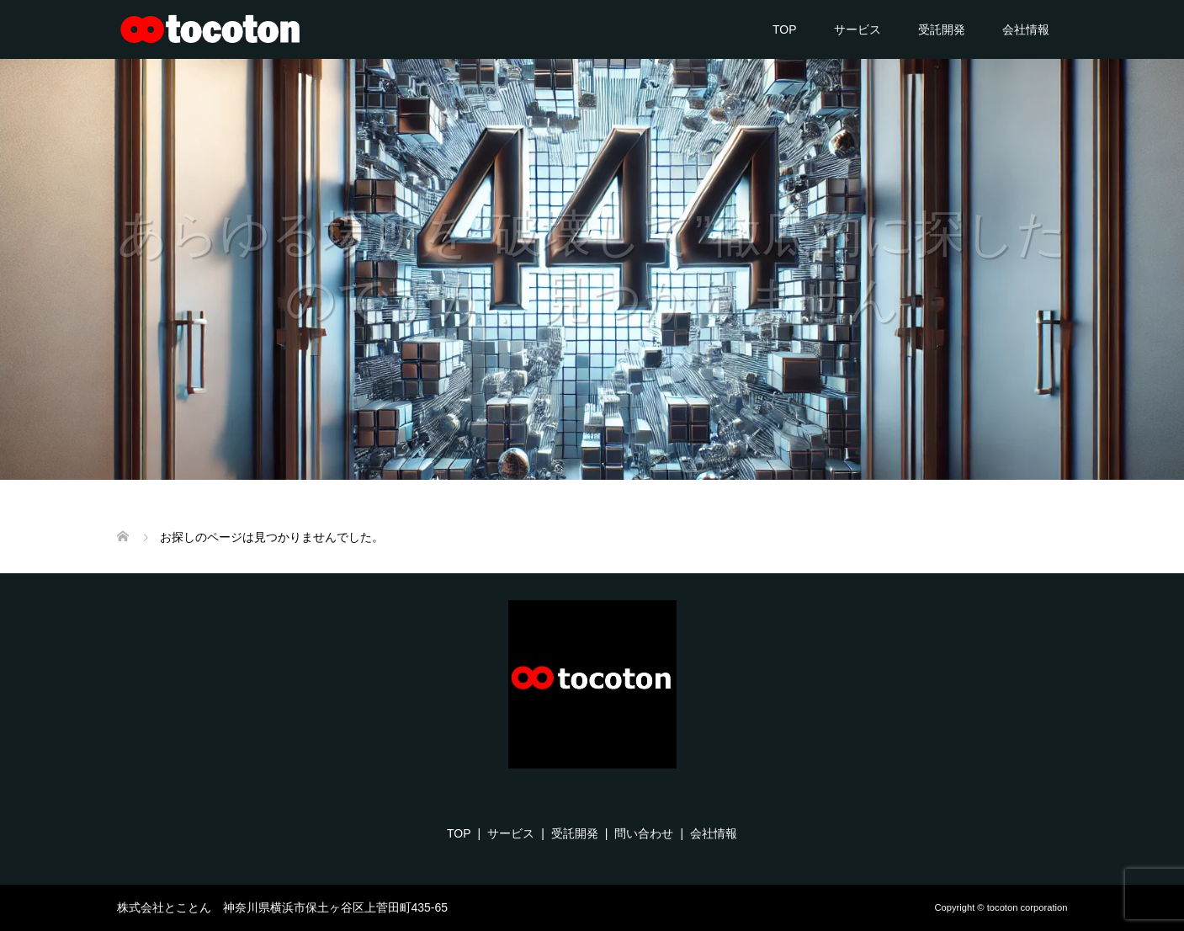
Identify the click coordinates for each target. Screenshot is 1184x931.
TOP (785, 29)
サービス (857, 29)
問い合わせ (643, 833)
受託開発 (941, 29)
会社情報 (1025, 29)
